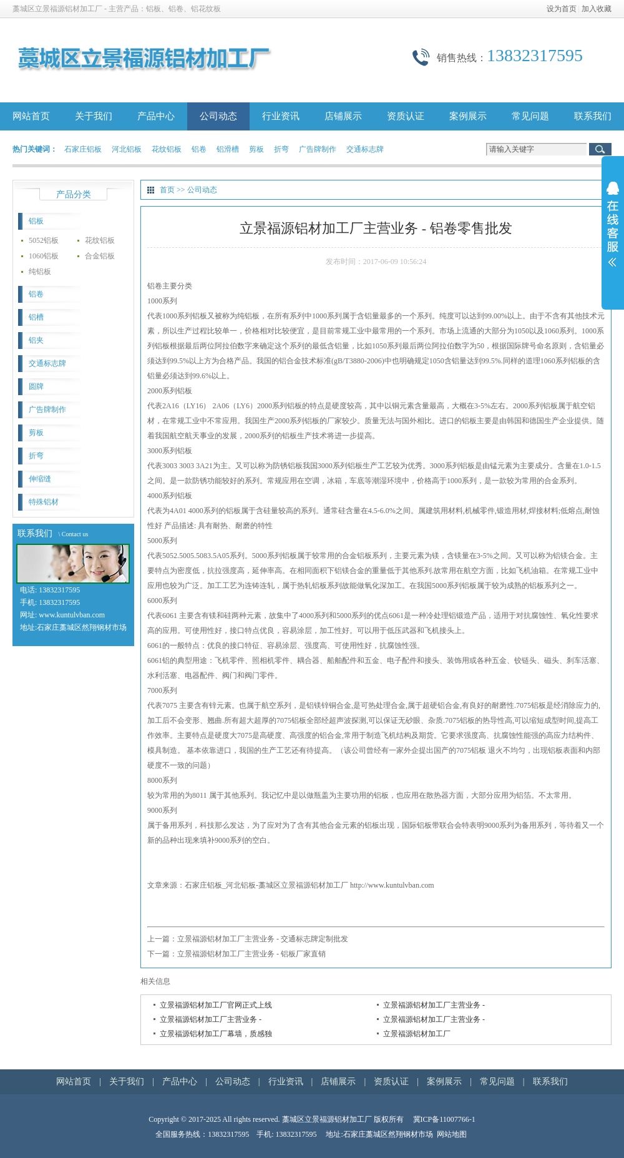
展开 (613, 232)
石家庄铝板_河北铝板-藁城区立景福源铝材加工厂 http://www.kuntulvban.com (309, 885)
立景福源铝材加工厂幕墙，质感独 (216, 1033)
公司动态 (218, 116)
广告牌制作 (317, 149)
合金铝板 (100, 256)
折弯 (281, 149)
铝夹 (36, 340)
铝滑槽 (228, 149)
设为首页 (562, 8)
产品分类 (73, 194)
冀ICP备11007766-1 (444, 1119)
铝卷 (199, 149)
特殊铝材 (44, 502)
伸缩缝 (40, 478)
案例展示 (468, 116)
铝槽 (36, 317)
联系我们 (593, 116)
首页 (167, 189)
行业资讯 (281, 116)
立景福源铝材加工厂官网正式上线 (216, 1005)
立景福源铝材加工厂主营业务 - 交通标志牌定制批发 (262, 939)
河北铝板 (127, 149)
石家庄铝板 (83, 149)
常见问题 (530, 116)
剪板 (256, 149)
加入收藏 (597, 8)
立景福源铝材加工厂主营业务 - (434, 1005)
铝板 (36, 221)
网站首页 (31, 116)
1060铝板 (44, 256)
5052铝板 (44, 240)
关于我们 (93, 116)
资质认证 (405, 116)
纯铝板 (40, 271)
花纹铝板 (167, 149)
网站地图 (452, 1134)
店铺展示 (343, 116)
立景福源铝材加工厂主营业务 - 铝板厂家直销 (251, 953)
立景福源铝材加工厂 (417, 1033)
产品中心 (156, 116)
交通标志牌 (365, 149)
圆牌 (36, 386)
